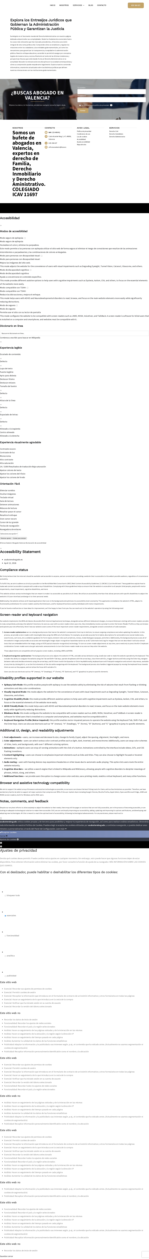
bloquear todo (13, 895)
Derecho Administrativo (47, 36)
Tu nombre (81, 88)
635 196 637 (53, 143)
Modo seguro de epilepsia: (13, 238)
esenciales (11, 915)
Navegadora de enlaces (10, 529)
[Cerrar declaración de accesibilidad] (1, 548)
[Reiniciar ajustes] (6, 538)
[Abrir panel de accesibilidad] (1, 818)
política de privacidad (102, 105)
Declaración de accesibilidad (36, 543)
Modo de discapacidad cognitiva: (15, 269)
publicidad (11, 975)
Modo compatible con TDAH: (14, 287)
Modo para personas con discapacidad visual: (21, 255)
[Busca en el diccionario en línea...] (74, 333)
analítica (11, 955)
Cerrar (3, 836)
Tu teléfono (81, 96)
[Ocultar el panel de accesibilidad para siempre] (19, 538)
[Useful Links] (9, 533)
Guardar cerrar (6, 1256)
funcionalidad (13, 935)
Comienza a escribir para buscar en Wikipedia (20, 337)
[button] (1, 358)
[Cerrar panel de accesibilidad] (1, 225)
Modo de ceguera (9, 305)
